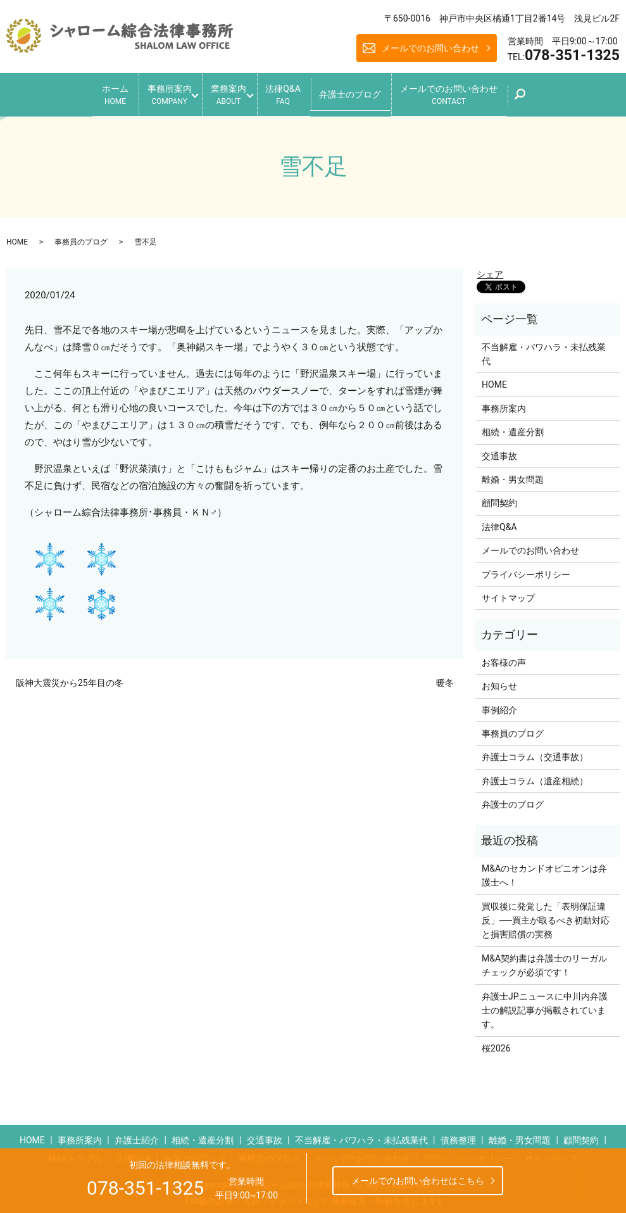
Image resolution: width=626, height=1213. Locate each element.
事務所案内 (154, 92)
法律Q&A (290, 92)
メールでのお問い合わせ (430, 48)
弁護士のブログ (366, 91)
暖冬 (445, 678)
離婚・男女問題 (513, 474)
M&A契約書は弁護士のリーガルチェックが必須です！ (544, 960)
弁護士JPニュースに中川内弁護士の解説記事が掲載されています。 (545, 1005)
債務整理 (458, 1135)
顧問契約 (499, 498)
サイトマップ (508, 593)
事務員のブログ (81, 236)
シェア (490, 269)
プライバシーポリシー (526, 569)
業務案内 (224, 92)
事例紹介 (499, 704)
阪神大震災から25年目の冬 (69, 678)
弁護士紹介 (137, 1135)
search (554, 96)
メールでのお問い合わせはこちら (417, 1181)
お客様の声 (504, 657)
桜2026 (496, 1043)
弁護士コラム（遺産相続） (535, 775)
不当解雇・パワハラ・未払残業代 (544, 348)
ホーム (91, 92)
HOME (17, 236)
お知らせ (499, 681)
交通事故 (499, 450)
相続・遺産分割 (513, 427)
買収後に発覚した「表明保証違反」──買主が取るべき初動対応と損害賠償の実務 (546, 915)
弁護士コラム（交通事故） (535, 752)
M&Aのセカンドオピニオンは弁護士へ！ (544, 870)
